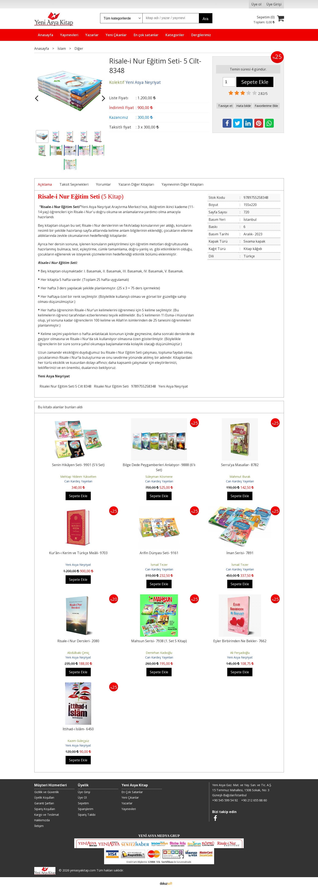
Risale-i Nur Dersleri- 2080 (78, 641)
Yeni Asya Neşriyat (173, 386)
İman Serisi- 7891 (239, 553)
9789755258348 (143, 386)
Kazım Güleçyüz (78, 741)
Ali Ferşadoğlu (240, 653)
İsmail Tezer (159, 565)
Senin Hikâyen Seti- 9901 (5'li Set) (78, 464)
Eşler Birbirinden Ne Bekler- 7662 (239, 641)
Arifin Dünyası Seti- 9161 (159, 553)
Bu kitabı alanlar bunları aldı (60, 407)
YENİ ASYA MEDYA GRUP (159, 836)
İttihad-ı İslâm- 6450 (78, 729)
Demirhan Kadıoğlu (159, 653)
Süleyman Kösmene (159, 477)
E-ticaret (152, 883)
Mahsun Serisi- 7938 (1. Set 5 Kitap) (159, 641)
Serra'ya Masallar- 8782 (240, 464)
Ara (205, 19)
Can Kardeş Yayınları (78, 481)
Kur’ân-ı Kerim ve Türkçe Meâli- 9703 (78, 553)
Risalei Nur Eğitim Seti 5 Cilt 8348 (65, 386)
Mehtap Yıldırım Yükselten (78, 477)
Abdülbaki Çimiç (78, 653)
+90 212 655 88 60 (254, 800)
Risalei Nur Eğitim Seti (111, 386)
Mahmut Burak (240, 477)
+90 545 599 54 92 (225, 800)
